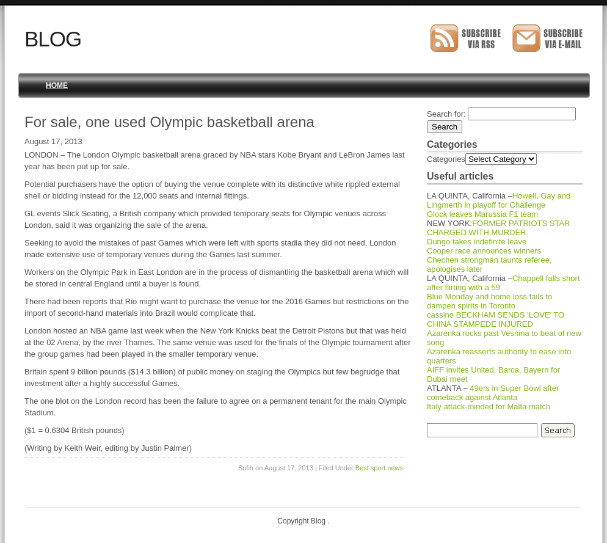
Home (57, 85)
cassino (440, 314)
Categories (446, 159)
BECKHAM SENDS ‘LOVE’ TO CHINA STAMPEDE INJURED (495, 319)
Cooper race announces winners (484, 250)
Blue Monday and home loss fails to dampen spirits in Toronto (489, 301)
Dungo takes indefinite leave (476, 241)
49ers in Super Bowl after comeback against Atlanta (493, 393)
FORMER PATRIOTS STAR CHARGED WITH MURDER (498, 228)
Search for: (446, 113)
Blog (52, 39)
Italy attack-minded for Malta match (488, 406)
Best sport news (379, 468)
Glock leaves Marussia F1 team (482, 214)
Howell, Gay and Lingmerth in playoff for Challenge (498, 200)
